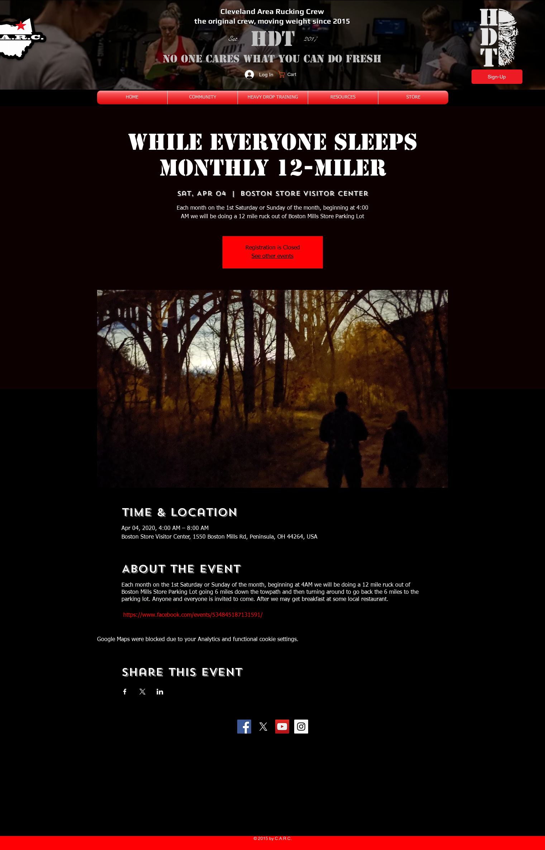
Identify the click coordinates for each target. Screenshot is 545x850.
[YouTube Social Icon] (282, 727)
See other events (272, 256)
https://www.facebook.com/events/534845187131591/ (193, 615)
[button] (291, 74)
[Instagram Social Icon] (301, 727)
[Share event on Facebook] (124, 691)
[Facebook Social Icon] (244, 727)
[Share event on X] (142, 691)
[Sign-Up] (497, 77)
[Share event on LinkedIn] (160, 691)
